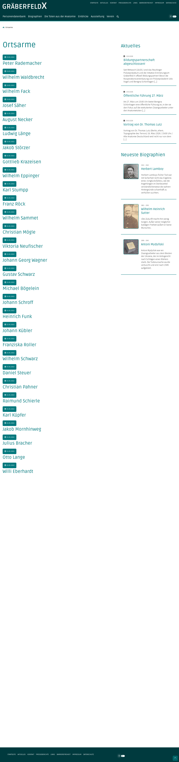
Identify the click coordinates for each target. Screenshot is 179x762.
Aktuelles (104, 3)
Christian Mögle (19, 232)
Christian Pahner (20, 387)
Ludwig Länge (17, 133)
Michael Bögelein (21, 288)
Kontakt (113, 3)
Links (135, 3)
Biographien (36, 16)
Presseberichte (125, 3)
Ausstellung (99, 16)
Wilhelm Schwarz (20, 358)
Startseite (94, 3)
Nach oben (175, 758)
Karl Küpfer (14, 415)
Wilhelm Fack (16, 91)
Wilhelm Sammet (20, 218)
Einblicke (84, 16)
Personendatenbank (14, 16)
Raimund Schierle (21, 401)
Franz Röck (14, 204)
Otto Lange (14, 457)
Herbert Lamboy (152, 169)
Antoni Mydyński (152, 244)
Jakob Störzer (16, 147)
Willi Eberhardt (18, 471)
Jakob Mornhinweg (22, 429)
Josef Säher (14, 105)
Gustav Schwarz (19, 274)
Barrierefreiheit (146, 3)
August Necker (18, 119)
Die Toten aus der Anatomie (61, 16)
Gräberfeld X (25, 5)
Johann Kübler (17, 330)
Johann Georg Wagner (25, 260)
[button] (120, 17)
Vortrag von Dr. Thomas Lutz (142, 124)
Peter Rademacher (22, 63)
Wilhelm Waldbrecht (23, 77)
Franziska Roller (19, 344)
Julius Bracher (17, 443)
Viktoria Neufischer (23, 246)
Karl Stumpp (15, 190)
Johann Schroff (18, 302)
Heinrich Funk (17, 316)
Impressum (159, 3)
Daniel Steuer (17, 373)
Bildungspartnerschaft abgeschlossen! (139, 62)
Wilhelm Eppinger (21, 176)
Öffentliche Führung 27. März (143, 95)
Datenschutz (171, 3)
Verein (111, 16)
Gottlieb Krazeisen (22, 162)
